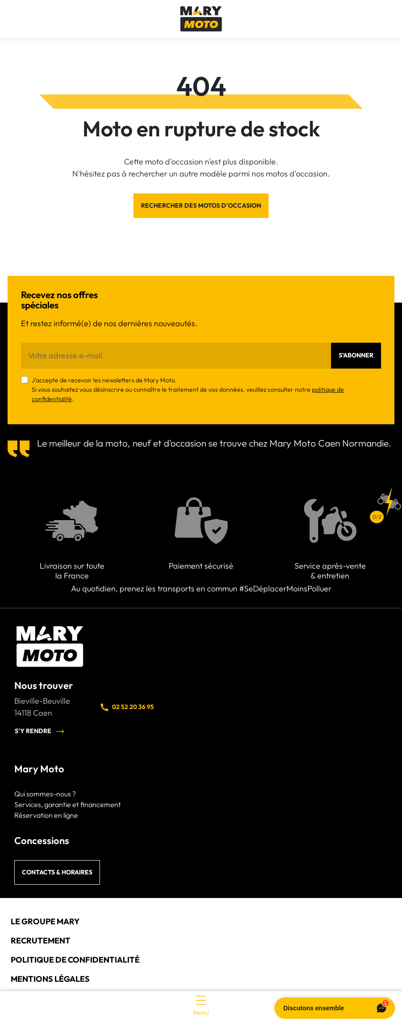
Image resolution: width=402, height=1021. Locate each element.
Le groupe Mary (45, 921)
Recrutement (40, 940)
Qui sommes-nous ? (45, 793)
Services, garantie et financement (67, 804)
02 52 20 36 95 (126, 707)
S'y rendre (40, 731)
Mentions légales (50, 979)
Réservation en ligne (46, 815)
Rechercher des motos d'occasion (201, 205)
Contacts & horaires (57, 872)
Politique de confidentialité (75, 960)
